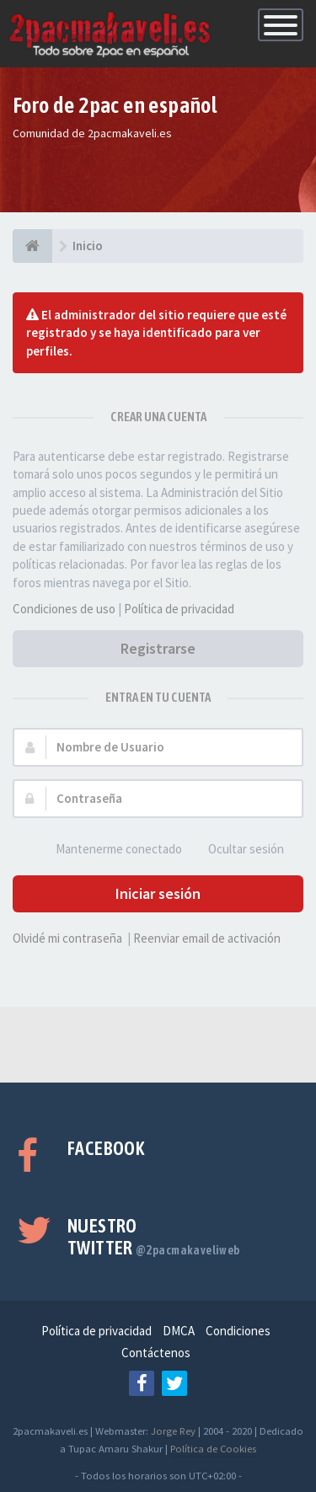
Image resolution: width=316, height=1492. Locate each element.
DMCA (179, 1331)
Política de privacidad (179, 609)
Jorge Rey (173, 1430)
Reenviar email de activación (207, 938)
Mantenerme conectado (109, 849)
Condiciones (238, 1331)
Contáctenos (155, 1353)
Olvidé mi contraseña (67, 938)
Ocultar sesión (237, 849)
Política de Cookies (213, 1448)
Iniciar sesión (158, 893)
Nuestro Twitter (153, 1237)
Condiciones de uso (64, 609)
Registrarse (158, 648)
